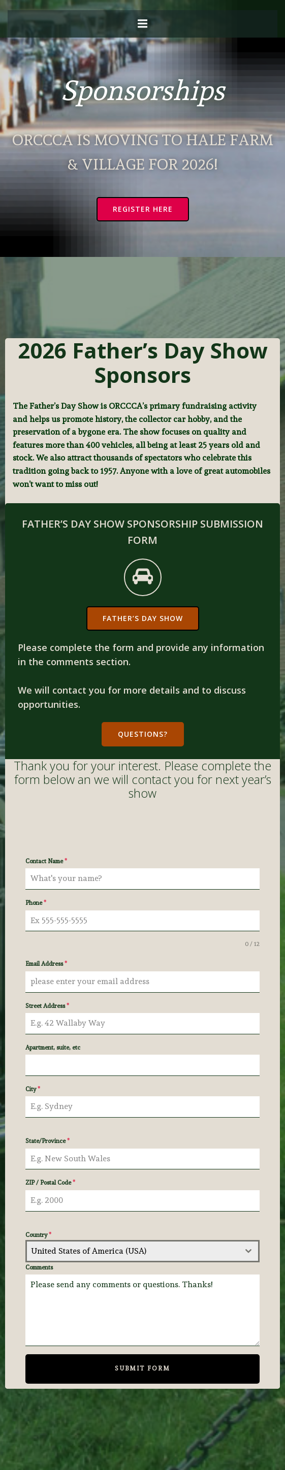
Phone (35, 902)
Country (38, 1234)
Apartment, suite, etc (52, 1047)
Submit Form (142, 1368)
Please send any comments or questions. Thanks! (142, 1310)
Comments (39, 1267)
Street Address (47, 1005)
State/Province (47, 1141)
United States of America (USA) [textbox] (88, 1251)
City (32, 1089)
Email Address (46, 963)
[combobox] (142, 1251)
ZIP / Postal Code (50, 1182)
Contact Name (46, 861)
